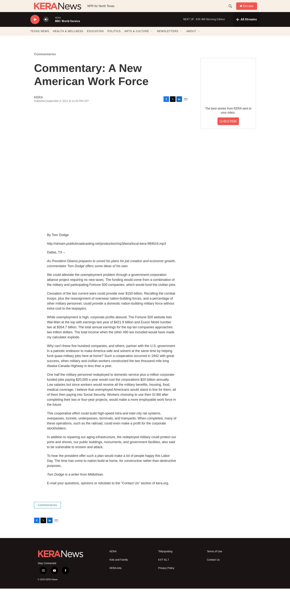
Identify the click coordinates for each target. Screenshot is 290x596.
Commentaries (45, 61)
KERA (113, 558)
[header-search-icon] (231, 9)
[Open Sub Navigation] (151, 38)
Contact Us (213, 567)
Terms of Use (214, 558)
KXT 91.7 (163, 567)
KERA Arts (115, 575)
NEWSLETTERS (167, 38)
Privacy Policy (166, 575)
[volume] (46, 27)
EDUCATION (95, 38)
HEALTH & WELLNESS (68, 38)
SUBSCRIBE (228, 128)
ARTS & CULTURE (136, 38)
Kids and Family (118, 567)
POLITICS (114, 38)
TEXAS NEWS (39, 38)
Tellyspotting (165, 558)
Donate (250, 10)
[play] (35, 27)
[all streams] (246, 26)
